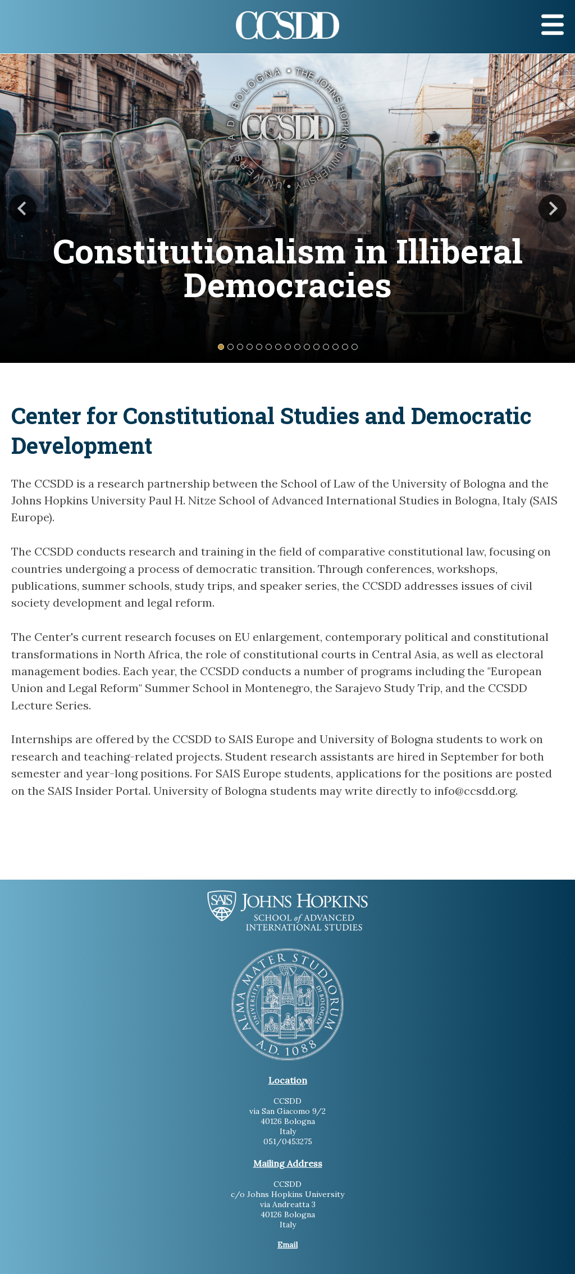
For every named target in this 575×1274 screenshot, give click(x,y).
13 (335, 347)
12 (326, 347)
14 (345, 347)
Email (287, 1245)
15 (355, 347)
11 (316, 347)
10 (307, 347)
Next (553, 208)
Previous (22, 208)
